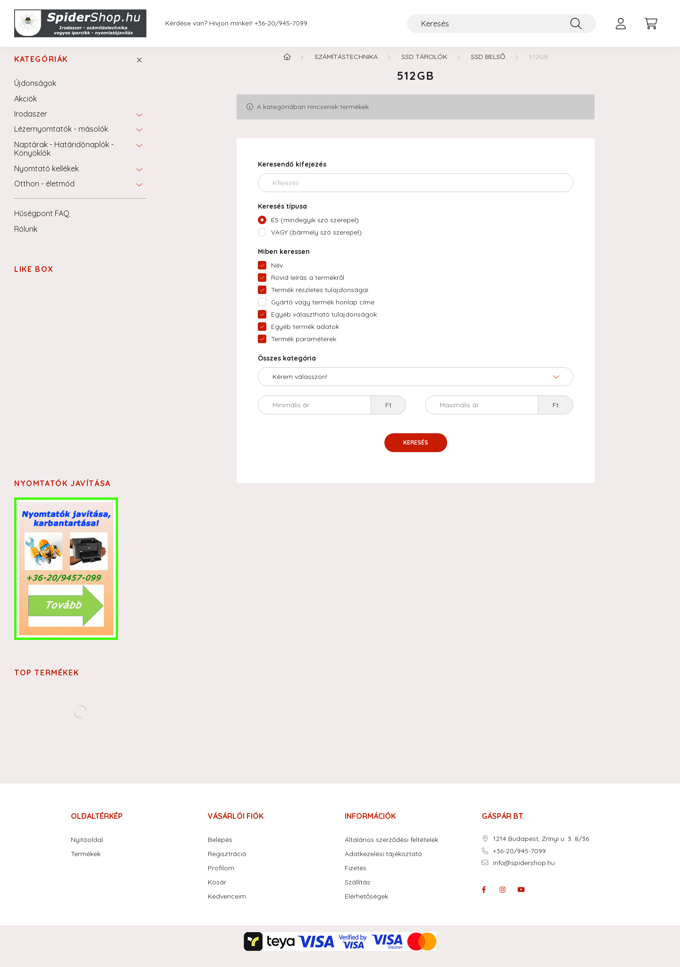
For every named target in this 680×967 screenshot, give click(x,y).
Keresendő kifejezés (292, 173)
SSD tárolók (424, 65)
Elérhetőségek (366, 905)
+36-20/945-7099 (281, 23)
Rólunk (25, 238)
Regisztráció (227, 863)
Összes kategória (287, 367)
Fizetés (355, 877)
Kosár (217, 891)
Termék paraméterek (303, 348)
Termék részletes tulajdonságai (319, 298)
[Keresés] (501, 23)
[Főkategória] (287, 65)
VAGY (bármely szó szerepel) (316, 241)
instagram (502, 898)
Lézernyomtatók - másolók (61, 138)
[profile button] (620, 23)
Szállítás (357, 891)
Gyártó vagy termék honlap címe (322, 311)
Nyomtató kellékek (46, 177)
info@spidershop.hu (524, 872)
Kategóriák (41, 68)
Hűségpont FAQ (41, 222)
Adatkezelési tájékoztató (383, 863)
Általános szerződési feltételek (391, 849)
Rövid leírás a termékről (307, 286)
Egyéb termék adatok (305, 335)
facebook (483, 898)
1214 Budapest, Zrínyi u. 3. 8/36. (541, 848)
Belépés (220, 849)
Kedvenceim (227, 905)
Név (277, 274)
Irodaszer (30, 122)
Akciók (25, 107)
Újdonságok (35, 92)
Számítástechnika (346, 65)
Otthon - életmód (44, 192)
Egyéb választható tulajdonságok (324, 323)
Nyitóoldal (87, 849)
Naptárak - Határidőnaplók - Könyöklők (64, 158)
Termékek (86, 863)
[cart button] (650, 23)
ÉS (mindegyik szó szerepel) (315, 229)
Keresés (415, 451)
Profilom (221, 877)
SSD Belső (488, 65)
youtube (521, 898)
